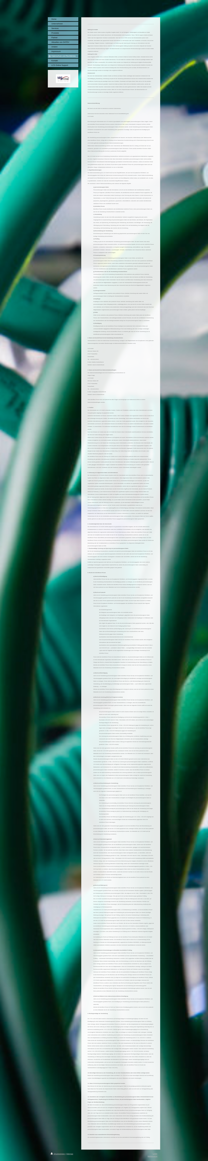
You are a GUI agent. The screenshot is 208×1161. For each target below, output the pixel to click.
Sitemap (69, 1154)
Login (155, 1154)
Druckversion (58, 1154)
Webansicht (152, 1156)
